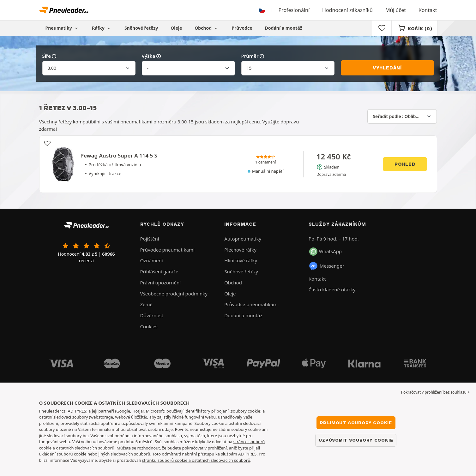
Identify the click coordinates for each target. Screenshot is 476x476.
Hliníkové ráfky (240, 260)
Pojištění (149, 238)
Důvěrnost (151, 315)
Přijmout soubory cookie (356, 422)
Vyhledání (387, 68)
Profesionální (294, 10)
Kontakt (428, 10)
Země (146, 304)
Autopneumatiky (242, 238)
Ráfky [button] (102, 28)
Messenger (326, 266)
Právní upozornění (160, 282)
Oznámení (151, 260)
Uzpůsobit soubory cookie (356, 440)
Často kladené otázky (332, 289)
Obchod (207, 28)
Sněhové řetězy (141, 28)
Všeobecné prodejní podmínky (174, 293)
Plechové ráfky (240, 250)
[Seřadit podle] (402, 116)
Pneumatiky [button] (62, 28)
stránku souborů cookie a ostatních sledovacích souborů (196, 460)
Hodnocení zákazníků (347, 10)
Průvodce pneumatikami (167, 250)
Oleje (176, 28)
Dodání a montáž (283, 28)
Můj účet (395, 10)
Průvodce (242, 28)
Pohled (405, 164)
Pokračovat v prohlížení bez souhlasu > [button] (435, 392)
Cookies (149, 326)
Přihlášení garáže (159, 271)
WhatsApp (325, 251)
